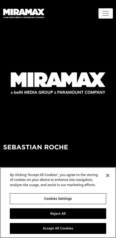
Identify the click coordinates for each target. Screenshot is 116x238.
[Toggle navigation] (105, 13)
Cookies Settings (58, 198)
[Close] (107, 175)
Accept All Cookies (58, 228)
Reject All (58, 213)
